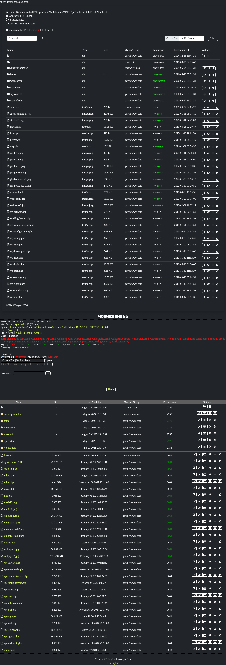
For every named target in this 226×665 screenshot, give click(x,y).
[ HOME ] (47, 30)
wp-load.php (15, 257)
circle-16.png (15, 120)
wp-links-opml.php (18, 251)
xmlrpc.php (14, 297)
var (11, 30)
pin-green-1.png (16, 172)
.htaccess (13, 107)
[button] (204, 56)
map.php (13, 146)
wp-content (14, 94)
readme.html (15, 192)
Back (111, 389)
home (11, 74)
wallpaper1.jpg (16, 198)
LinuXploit (113, 663)
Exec (44, 38)
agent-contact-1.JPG (19, 113)
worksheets (14, 81)
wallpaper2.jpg (16, 205)
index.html (14, 126)
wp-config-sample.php (20, 231)
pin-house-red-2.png (19, 179)
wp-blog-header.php (18, 218)
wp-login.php (15, 264)
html (22, 30)
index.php (13, 133)
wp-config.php (16, 238)
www (17, 30)
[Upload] (185, 38)
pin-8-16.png (15, 153)
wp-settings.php (16, 277)
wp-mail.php (15, 270)
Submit (213, 38)
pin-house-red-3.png (19, 185)
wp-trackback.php (17, 290)
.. (9, 62)
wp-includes (15, 100)
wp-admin (14, 87)
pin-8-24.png (15, 159)
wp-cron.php (15, 244)
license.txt (13, 139)
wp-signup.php (16, 284)
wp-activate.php (16, 211)
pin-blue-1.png (16, 166)
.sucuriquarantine (17, 67)
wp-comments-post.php (20, 225)
